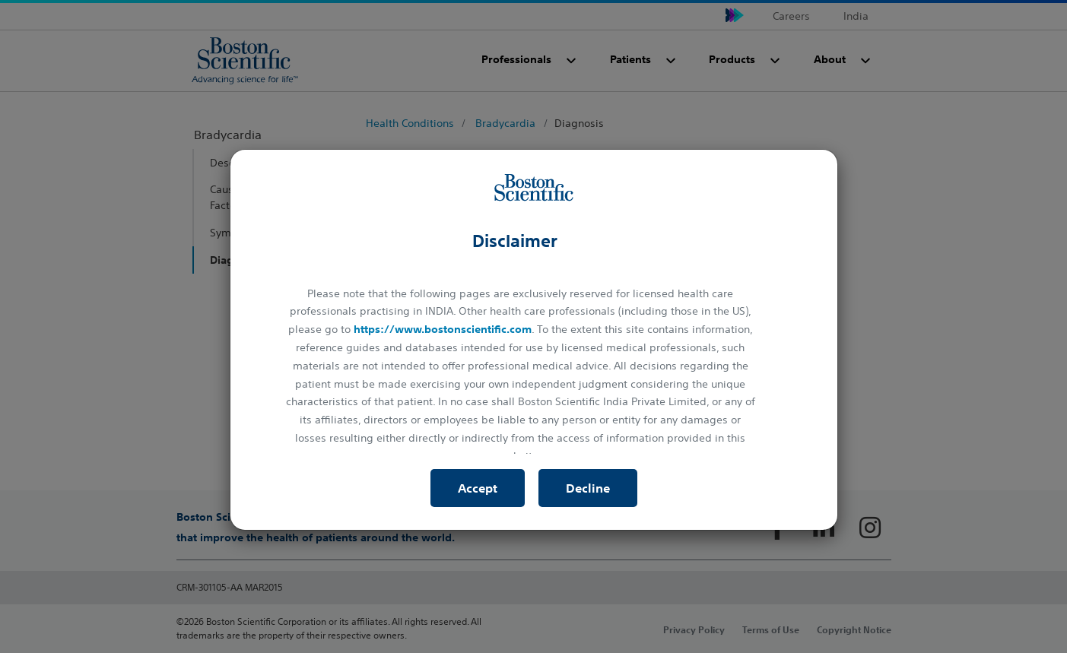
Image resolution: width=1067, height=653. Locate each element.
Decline (588, 488)
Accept (477, 488)
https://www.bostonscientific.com (443, 329)
